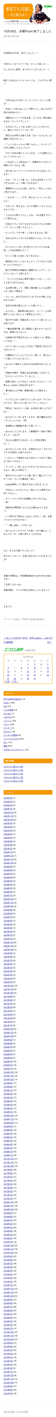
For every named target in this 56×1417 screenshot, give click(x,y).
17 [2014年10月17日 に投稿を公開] (35, 671)
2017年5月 (8, 1184)
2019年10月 (9, 1079)
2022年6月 (8, 964)
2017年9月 (8, 1169)
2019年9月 (8, 1083)
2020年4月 (8, 1057)
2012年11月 (9, 1379)
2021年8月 (8, 1000)
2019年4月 (8, 1101)
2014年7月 (8, 1306)
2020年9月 (8, 1039)
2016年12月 (9, 1202)
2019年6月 (8, 1094)
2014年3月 (8, 1321)
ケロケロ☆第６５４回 (13, 766)
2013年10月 (9, 1339)
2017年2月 (8, 1195)
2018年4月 (8, 1144)
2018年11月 (9, 1119)
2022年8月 (8, 956)
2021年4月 (8, 1014)
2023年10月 (9, 906)
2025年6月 (8, 834)
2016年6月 (8, 1223)
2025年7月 (8, 830)
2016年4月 (8, 1231)
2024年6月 (8, 877)
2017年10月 (9, 1166)
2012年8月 (8, 1389)
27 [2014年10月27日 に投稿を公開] (8, 678)
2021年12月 (9, 985)
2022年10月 (9, 949)
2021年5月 (8, 1011)
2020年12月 (9, 1029)
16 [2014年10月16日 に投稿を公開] (28, 671)
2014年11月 (9, 1292)
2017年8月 (8, 1173)
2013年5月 (8, 1357)
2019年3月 (8, 1104)
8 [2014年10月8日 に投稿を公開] (21, 667)
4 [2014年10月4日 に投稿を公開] (41, 664)
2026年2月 (8, 805)
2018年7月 (8, 1133)
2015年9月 (8, 1256)
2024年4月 (8, 884)
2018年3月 (8, 1148)
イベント (7, 720)
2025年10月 (9, 819)
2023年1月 (8, 938)
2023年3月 (8, 931)
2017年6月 (8, 1180)
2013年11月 (9, 1335)
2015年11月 (9, 1249)
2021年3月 (8, 1018)
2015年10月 (9, 1252)
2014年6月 (8, 1310)
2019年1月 (8, 1112)
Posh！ (17, 619)
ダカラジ (7, 731)
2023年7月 (8, 917)
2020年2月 (8, 1065)
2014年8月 (8, 1303)
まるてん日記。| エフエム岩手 (16, 1411)
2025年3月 (8, 845)
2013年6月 (8, 1353)
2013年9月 (8, 1343)
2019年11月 (9, 1075)
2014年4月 (8, 1317)
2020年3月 (8, 1061)
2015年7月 (8, 1263)
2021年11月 (9, 989)
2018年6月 (8, 1137)
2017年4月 (8, 1187)
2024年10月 (9, 863)
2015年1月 (8, 1285)
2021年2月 (8, 1021)
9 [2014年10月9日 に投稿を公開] (28, 667)
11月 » (15, 681)
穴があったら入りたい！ (14, 749)
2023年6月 (8, 920)
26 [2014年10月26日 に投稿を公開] (48, 675)
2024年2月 (8, 891)
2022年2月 (8, 978)
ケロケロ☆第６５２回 (13, 773)
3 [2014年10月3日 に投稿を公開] (34, 664)
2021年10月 (9, 992)
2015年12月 (9, 1245)
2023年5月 (8, 924)
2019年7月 (8, 1090)
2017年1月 (8, 1198)
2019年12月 (9, 1072)
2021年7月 (8, 1003)
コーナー (7, 728)
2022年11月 (9, 946)
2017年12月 (9, 1158)
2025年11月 (9, 816)
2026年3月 (8, 801)
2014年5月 (8, 1314)
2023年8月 (8, 913)
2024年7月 (8, 873)
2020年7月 (8, 1047)
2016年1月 (8, 1241)
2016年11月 (9, 1205)
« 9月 (7, 681)
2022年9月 (8, 953)
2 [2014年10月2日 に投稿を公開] (28, 664)
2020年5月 (8, 1054)
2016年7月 (8, 1220)
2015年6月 (8, 1267)
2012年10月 (9, 1382)
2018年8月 (8, 1130)
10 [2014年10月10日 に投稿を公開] (35, 667)
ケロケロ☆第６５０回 (13, 781)
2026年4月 (8, 798)
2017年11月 (9, 1162)
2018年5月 (8, 1140)
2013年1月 (8, 1371)
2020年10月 (9, 1036)
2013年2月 (8, 1368)
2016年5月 (8, 1227)
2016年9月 (8, 1213)
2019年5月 (8, 1097)
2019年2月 (8, 1108)
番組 (5, 746)
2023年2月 (8, 935)
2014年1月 (8, 1328)
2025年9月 (8, 823)
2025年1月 (8, 852)
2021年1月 (8, 1025)
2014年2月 (8, 1324)
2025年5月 (8, 837)
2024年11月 (9, 859)
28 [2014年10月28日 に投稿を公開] (15, 678)
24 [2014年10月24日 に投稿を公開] (35, 675)
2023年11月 (9, 902)
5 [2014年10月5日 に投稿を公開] (47, 664)
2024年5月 (8, 881)
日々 (5, 742)
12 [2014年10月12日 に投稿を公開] (48, 667)
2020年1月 (8, 1068)
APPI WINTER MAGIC (12, 699)
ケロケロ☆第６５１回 (13, 777)
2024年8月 (8, 870)
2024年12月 (9, 855)
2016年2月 (8, 1238)
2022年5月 (8, 967)
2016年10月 (9, 1209)
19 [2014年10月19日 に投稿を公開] (48, 671)
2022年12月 (9, 942)
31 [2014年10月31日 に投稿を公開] (35, 678)
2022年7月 (8, 960)
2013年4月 (8, 1361)
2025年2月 (8, 848)
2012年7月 (8, 1393)
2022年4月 (8, 971)
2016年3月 (8, 1234)
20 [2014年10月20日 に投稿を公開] (8, 675)
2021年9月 (8, 996)
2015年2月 (8, 1281)
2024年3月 (8, 888)
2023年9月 (8, 909)
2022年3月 (8, 974)
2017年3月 (8, 1191)
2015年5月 (8, 1270)
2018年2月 (8, 1151)
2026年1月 (8, 808)
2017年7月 (8, 1177)
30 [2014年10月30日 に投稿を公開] (28, 678)
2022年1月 (8, 982)
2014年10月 (9, 1296)
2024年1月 (8, 895)
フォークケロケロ (11, 738)
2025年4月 (8, 841)
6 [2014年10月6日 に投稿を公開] (8, 667)
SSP (5, 706)
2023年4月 (8, 928)
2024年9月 (8, 866)
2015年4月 (8, 1274)
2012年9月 (8, 1386)
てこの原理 (8, 709)
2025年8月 (8, 826)
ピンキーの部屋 (10, 735)
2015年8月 (8, 1260)
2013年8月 (8, 1346)
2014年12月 (9, 1288)
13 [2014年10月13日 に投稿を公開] (8, 671)
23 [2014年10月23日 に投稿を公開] (28, 675)
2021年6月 (8, 1007)
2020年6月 (8, 1050)
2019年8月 (8, 1086)
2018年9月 (8, 1126)
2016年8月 (8, 1216)
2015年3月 (8, 1278)
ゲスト (6, 724)
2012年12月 (9, 1375)
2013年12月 (9, 1332)
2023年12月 (9, 899)
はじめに (7, 713)
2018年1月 (8, 1155)
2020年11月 (9, 1032)
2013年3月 (8, 1364)
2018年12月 (9, 1115)
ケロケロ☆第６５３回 (13, 770)
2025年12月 (9, 812)
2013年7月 (8, 1350)
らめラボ (7, 717)
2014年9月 (8, 1299)
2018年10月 (9, 1122)
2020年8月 (8, 1043)
